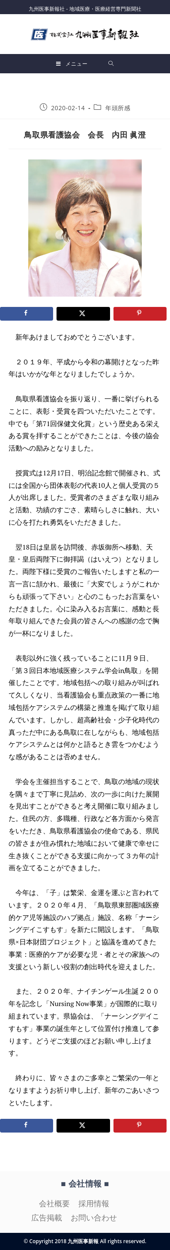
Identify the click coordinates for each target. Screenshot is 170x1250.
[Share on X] (83, 314)
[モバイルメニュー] (72, 63)
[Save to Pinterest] (140, 314)
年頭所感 (117, 108)
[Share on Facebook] (26, 314)
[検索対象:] (111, 63)
